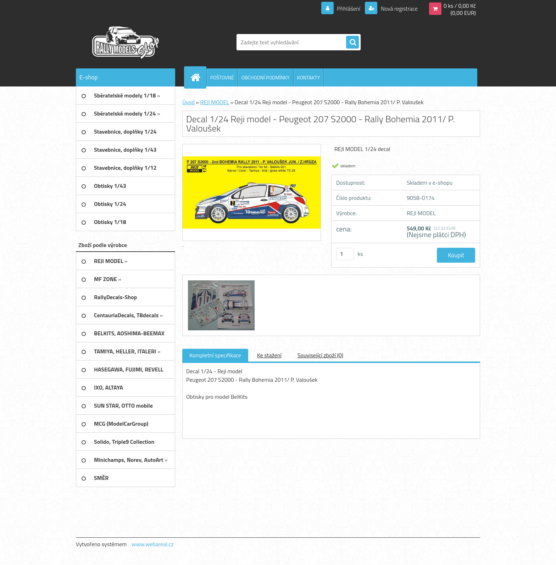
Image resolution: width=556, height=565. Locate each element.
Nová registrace (398, 8)
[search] (352, 42)
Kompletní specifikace (215, 355)
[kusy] (345, 254)
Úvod (188, 102)
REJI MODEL (214, 102)
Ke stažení (269, 355)
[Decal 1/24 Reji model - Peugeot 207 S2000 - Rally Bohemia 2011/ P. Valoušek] (220, 281)
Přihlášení (349, 8)
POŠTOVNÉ (222, 77)
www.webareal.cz (153, 544)
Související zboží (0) (320, 355)
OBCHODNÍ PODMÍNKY (265, 77)
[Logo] (124, 42)
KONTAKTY (308, 77)
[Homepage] (198, 77)
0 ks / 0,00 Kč (460, 5)
